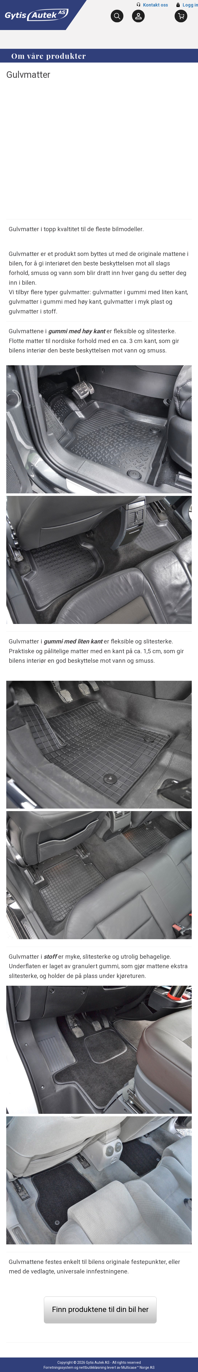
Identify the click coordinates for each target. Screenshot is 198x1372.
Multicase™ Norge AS (138, 1367)
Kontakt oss (155, 5)
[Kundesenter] (138, 16)
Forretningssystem (58, 1367)
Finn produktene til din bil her (100, 1309)
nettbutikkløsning (92, 1367)
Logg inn (188, 5)
